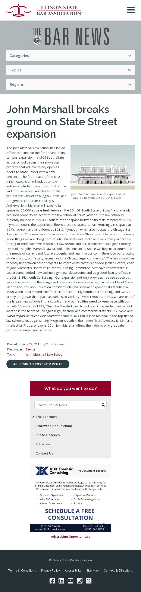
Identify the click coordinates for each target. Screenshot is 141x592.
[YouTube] (70, 581)
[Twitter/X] (88, 581)
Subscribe (43, 444)
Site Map (93, 570)
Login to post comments (37, 364)
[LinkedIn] (61, 581)
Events (30, 349)
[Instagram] (79, 581)
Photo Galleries (48, 435)
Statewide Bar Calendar (54, 426)
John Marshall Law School (44, 354)
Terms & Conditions (22, 570)
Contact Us (44, 453)
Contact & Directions (118, 570)
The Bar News (46, 416)
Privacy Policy (50, 570)
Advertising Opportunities (70, 536)
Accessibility (73, 570)
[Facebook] (52, 581)
